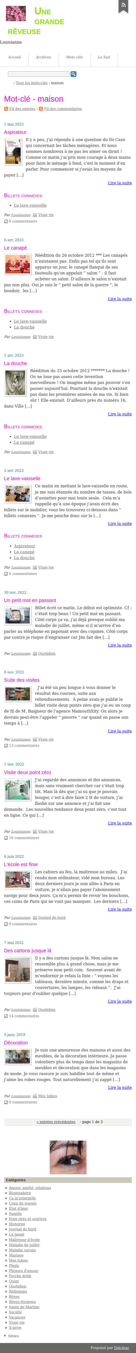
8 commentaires (23, 221)
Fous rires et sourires (27, 1219)
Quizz (14, 1281)
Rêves (14, 1297)
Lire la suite (120, 183)
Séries (13, 1336)
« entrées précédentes (55, 1122)
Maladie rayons (22, 1250)
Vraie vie (46, 215)
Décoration (16, 1042)
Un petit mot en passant (30, 600)
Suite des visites (22, 680)
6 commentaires (23, 574)
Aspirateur (15, 132)
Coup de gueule (22, 1203)
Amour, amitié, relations (30, 1188)
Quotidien (46, 653)
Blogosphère (20, 1193)
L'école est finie (21, 864)
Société (15, 1312)
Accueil (10, 82)
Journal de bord (51, 918)
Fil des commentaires (63, 109)
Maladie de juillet (24, 1245)
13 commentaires (24, 746)
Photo (14, 1266)
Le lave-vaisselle (30, 205)
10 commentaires (24, 838)
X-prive (15, 1328)
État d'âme (18, 1208)
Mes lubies (47, 1096)
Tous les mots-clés (32, 83)
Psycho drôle (20, 1276)
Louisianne (20, 215)
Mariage (16, 1255)
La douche (24, 327)
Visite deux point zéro (27, 772)
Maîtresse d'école (24, 1240)
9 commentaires (23, 924)
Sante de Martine (24, 1307)
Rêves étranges (22, 1302)
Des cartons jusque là (27, 950)
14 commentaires (24, 1016)
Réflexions (18, 1291)
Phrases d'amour (23, 1271)
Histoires (17, 1224)
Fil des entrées (23, 109)
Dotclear (121, 1348)
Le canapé (15, 248)
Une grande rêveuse (36, 20)
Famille (15, 1214)
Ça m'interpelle (22, 1198)
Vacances (17, 1317)
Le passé (16, 1234)
